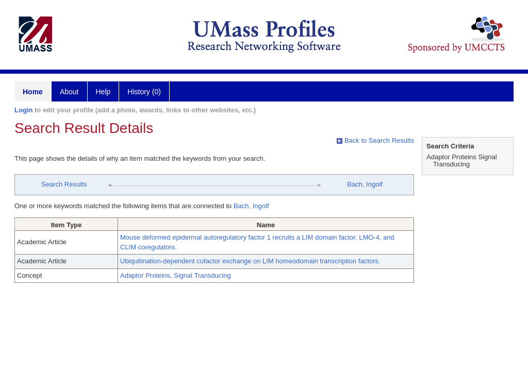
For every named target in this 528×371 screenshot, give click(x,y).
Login (23, 110)
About (69, 92)
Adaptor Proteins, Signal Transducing (175, 275)
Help (103, 92)
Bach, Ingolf (365, 184)
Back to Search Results (375, 140)
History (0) (144, 92)
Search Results (64, 184)
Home (33, 92)
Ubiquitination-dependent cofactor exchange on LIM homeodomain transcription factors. (250, 261)
